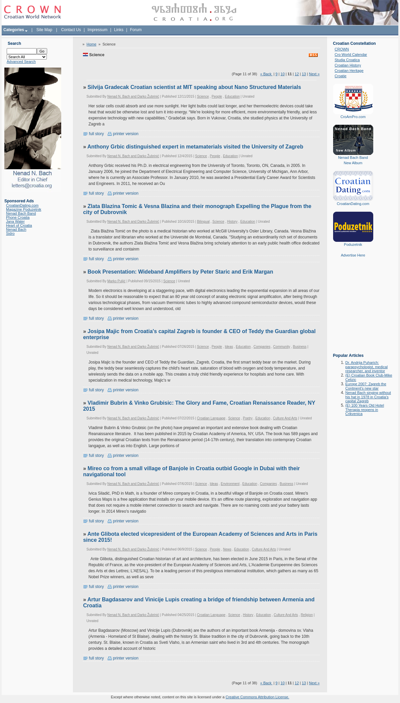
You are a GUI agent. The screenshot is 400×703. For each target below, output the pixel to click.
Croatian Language (211, 418)
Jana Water (15, 221)
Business (300, 346)
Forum (136, 29)
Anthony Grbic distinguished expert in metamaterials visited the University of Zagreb (195, 146)
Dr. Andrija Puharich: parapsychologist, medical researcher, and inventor (366, 367)
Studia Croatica (347, 60)
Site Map (44, 29)
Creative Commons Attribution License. (257, 697)
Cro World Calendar (351, 55)
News (227, 549)
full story (93, 133)
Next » (314, 74)
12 (297, 74)
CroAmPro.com (353, 117)
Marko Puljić (116, 281)
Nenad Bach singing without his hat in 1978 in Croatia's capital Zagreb (368, 397)
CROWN (342, 49)
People (217, 96)
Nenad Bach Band (21, 213)
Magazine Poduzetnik (23, 209)
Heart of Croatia (19, 225)
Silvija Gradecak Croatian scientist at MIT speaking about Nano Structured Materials (194, 87)
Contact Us (71, 29)
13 (304, 74)
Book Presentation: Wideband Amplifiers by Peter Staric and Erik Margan (180, 272)
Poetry (248, 418)
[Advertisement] (353, 310)
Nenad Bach (16, 229)
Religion (307, 615)
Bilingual (203, 221)
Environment (230, 484)
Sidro (10, 233)
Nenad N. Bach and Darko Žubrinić (133, 96)
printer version (122, 133)
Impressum (97, 29)
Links (118, 29)
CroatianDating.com (22, 205)
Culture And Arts (285, 418)
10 (283, 74)
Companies (262, 346)
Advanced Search (21, 62)
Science (203, 96)
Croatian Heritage (349, 71)
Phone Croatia (17, 217)
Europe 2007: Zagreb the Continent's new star (365, 386)
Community (281, 346)
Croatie (340, 76)
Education (232, 96)
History (232, 221)
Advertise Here (353, 255)
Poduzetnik (353, 244)
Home (91, 44)
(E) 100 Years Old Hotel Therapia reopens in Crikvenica (364, 409)
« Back (266, 74)
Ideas (229, 346)
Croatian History (348, 65)
